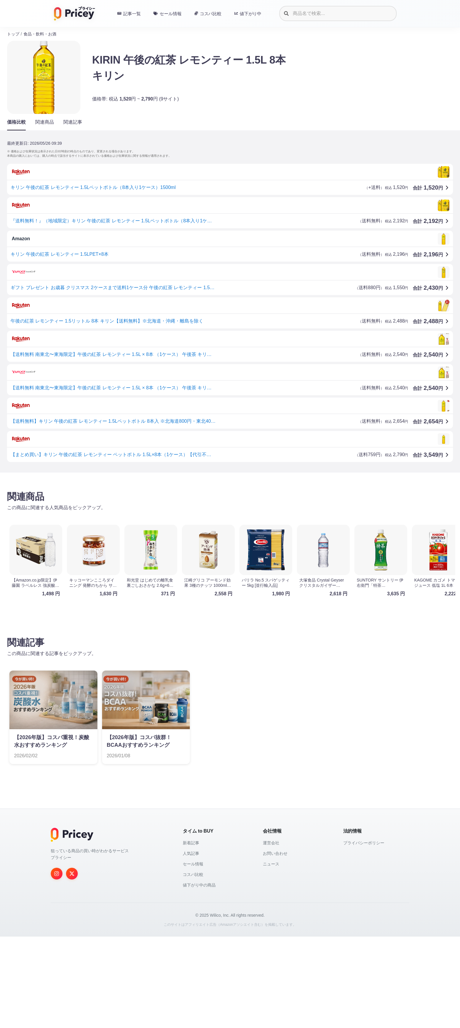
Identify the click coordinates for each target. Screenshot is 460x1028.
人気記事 (191, 944)
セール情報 (193, 955)
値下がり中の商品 (199, 976)
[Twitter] (72, 965)
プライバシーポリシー (363, 934)
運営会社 (271, 934)
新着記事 (191, 934)
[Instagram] (56, 965)
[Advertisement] (183, 523)
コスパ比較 (193, 966)
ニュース (271, 955)
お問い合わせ (275, 944)
